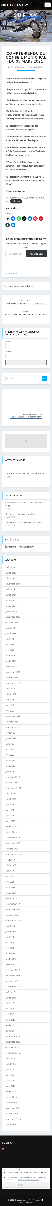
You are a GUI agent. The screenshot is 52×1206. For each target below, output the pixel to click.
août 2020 (10, 793)
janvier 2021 (11, 771)
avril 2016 (9, 1080)
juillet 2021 (10, 738)
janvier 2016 (11, 1097)
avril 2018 (9, 948)
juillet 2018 (10, 931)
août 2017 (10, 992)
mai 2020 (9, 810)
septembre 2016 (13, 1052)
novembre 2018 (12, 909)
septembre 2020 (13, 788)
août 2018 (10, 926)
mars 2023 (10, 655)
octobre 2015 (11, 1113)
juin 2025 (9, 578)
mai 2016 (9, 1074)
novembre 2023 (12, 616)
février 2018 (11, 959)
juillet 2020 (10, 799)
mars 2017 (10, 1019)
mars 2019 (10, 887)
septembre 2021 (13, 727)
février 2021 (11, 765)
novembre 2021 (12, 716)
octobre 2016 (11, 1047)
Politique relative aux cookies (28, 1180)
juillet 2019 (10, 865)
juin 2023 (9, 639)
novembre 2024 (12, 583)
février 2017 (11, 1025)
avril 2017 (9, 1014)
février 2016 (11, 1091)
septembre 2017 (13, 986)
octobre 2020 (11, 782)
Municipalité (11, 273)
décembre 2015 (12, 1102)
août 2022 (10, 688)
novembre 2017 (12, 975)
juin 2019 (9, 870)
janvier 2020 (11, 832)
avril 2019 (9, 881)
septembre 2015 (13, 1119)
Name (20, 344)
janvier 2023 (11, 666)
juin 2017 (9, 1003)
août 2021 (10, 732)
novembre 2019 (12, 843)
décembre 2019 (12, 837)
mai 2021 (9, 749)
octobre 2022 (11, 677)
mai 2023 (9, 644)
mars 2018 (10, 953)
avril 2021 (9, 754)
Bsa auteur (18, 67)
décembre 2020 (12, 777)
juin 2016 (9, 1069)
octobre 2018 (11, 914)
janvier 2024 (11, 611)
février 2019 (11, 892)
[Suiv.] (42, 468)
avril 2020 (9, 815)
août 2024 (10, 589)
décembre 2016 (12, 1036)
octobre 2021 (11, 721)
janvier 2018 (11, 964)
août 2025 (10, 567)
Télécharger (16, 201)
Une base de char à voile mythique (21, 514)
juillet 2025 (10, 572)
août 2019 (10, 859)
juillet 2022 (10, 694)
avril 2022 (9, 710)
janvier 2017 (11, 1030)
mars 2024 (10, 600)
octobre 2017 (11, 981)
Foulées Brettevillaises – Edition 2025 (23, 522)
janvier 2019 (11, 898)
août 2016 (10, 1058)
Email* (20, 354)
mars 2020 (10, 821)
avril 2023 (9, 650)
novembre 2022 (12, 672)
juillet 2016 (10, 1064)
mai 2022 (9, 705)
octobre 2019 (11, 848)
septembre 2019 (13, 854)
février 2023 (11, 661)
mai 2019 (9, 876)
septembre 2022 (13, 683)
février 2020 (11, 826)
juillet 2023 (10, 633)
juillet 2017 (10, 997)
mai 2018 (9, 942)
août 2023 (10, 627)
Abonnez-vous (36, 253)
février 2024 (11, 605)
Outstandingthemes (26, 1202)
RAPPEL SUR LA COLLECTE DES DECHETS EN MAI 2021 (26, 314)
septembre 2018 (13, 920)
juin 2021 (9, 743)
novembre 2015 (12, 1108)
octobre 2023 (11, 622)
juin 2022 (9, 699)
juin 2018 (9, 936)
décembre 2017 (12, 970)
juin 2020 (9, 804)
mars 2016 (10, 1086)
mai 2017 (9, 1008)
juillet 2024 (10, 594)
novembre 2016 (12, 1041)
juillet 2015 (10, 1124)
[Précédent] (9, 468)
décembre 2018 (12, 903)
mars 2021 (10, 760)
